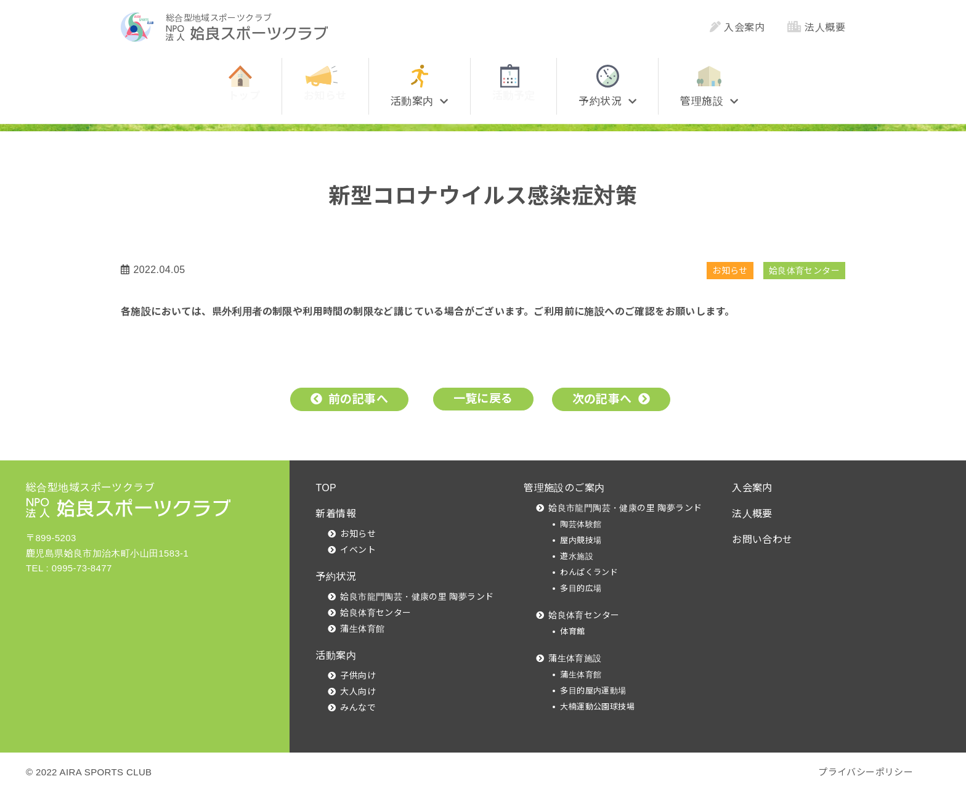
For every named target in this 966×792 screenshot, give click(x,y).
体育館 (572, 631)
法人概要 (816, 27)
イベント (358, 550)
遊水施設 (576, 556)
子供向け (358, 675)
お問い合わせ (762, 539)
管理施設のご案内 (564, 488)
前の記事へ (358, 399)
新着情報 (335, 513)
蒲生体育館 (362, 629)
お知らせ (730, 271)
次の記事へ (602, 399)
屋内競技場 (580, 540)
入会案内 (737, 27)
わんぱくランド (589, 572)
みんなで (358, 707)
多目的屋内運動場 (593, 690)
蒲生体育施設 (574, 658)
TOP (325, 488)
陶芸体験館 (580, 524)
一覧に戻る (483, 398)
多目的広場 (580, 588)
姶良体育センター (804, 271)
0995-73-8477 (82, 568)
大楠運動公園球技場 (597, 706)
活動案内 (335, 655)
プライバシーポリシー (865, 772)
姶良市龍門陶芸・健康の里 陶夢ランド (416, 597)
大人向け (358, 691)
